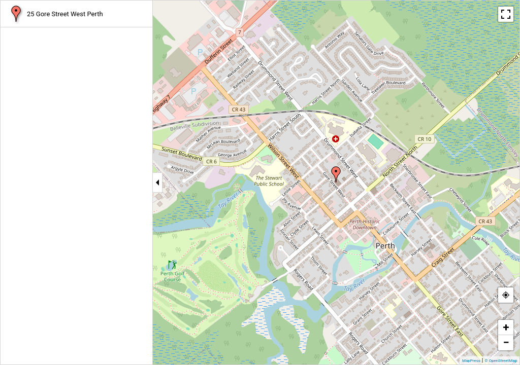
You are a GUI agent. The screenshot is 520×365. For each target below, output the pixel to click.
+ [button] (506, 327)
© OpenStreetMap (500, 360)
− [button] (506, 342)
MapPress (471, 360)
